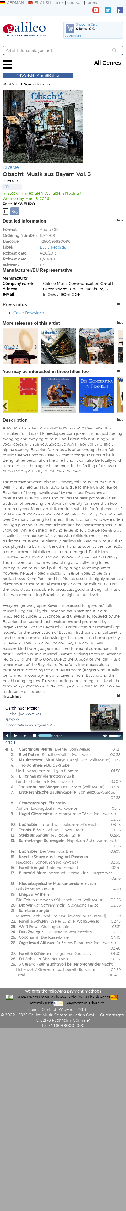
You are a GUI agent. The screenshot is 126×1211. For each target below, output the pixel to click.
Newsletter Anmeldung (37, 75)
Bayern (29, 84)
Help (59, 3)
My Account (72, 35)
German (12, 2)
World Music (11, 84)
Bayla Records (53, 247)
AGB (82, 1009)
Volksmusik (45, 84)
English (39, 2)
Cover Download (28, 312)
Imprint (93, 3)
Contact (74, 3)
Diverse (11, 167)
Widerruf (67, 1009)
